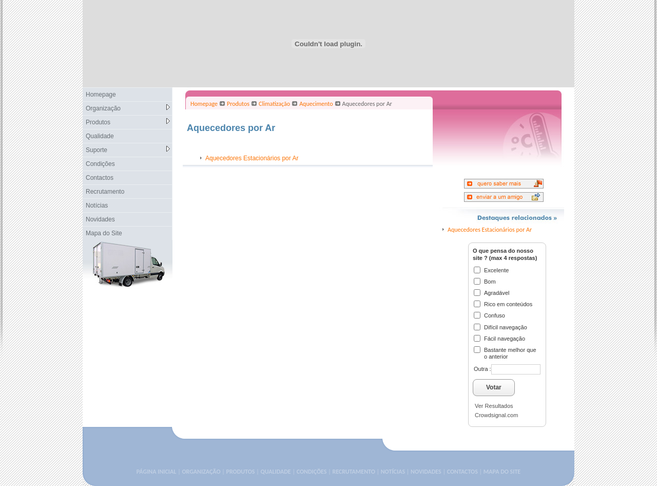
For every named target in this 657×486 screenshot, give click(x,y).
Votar (493, 387)
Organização (128, 108)
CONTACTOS (462, 471)
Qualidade (100, 136)
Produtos (128, 122)
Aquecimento (316, 103)
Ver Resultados (494, 406)
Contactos (99, 177)
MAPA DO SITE (502, 471)
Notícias (97, 205)
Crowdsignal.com (496, 415)
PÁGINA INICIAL (157, 471)
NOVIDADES (426, 471)
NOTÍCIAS (393, 471)
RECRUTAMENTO (353, 471)
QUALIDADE (275, 471)
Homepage (101, 94)
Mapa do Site (104, 233)
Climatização (274, 103)
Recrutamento (105, 191)
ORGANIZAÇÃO (201, 471)
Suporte (128, 150)
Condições (100, 163)
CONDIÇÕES (312, 471)
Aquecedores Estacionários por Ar (251, 158)
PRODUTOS (240, 471)
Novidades (100, 219)
